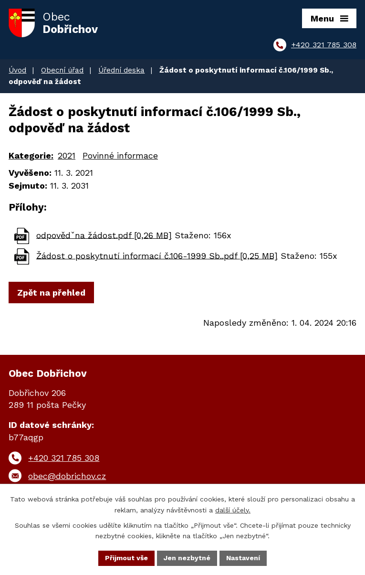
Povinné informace (120, 155)
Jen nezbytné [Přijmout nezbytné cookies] (187, 558)
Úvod (17, 70)
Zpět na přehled (51, 293)
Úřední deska (121, 70)
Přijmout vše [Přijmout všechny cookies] (126, 558)
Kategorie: (31, 155)
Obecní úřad (62, 70)
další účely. (232, 510)
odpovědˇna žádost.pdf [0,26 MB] (104, 235)
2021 (66, 155)
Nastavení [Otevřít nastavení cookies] (243, 558)
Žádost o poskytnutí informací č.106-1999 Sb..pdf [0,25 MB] (157, 255)
